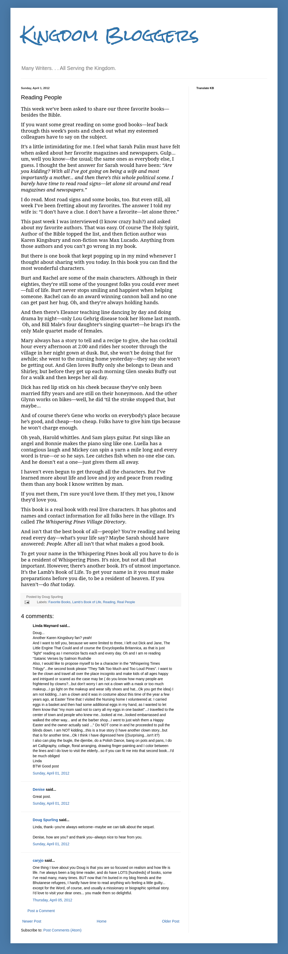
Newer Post (31, 921)
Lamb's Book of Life (86, 602)
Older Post (170, 921)
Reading (109, 602)
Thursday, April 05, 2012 (52, 900)
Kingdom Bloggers (110, 35)
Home (101, 921)
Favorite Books (59, 602)
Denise (39, 789)
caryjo (38, 860)
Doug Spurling (45, 820)
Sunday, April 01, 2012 (51, 773)
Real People (126, 602)
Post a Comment (41, 911)
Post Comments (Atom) (62, 930)
